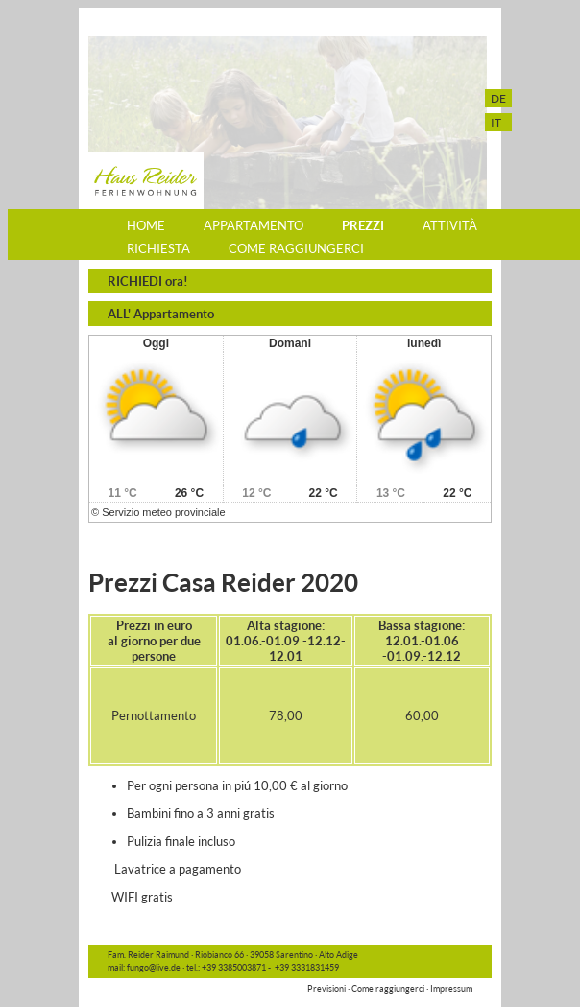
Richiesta (158, 248)
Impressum (451, 988)
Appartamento (253, 225)
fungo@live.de (153, 967)
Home (146, 225)
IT (496, 122)
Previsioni (326, 988)
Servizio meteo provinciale (163, 512)
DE (498, 98)
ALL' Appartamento (161, 313)
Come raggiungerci (296, 248)
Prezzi (363, 225)
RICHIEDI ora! (148, 281)
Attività (450, 225)
